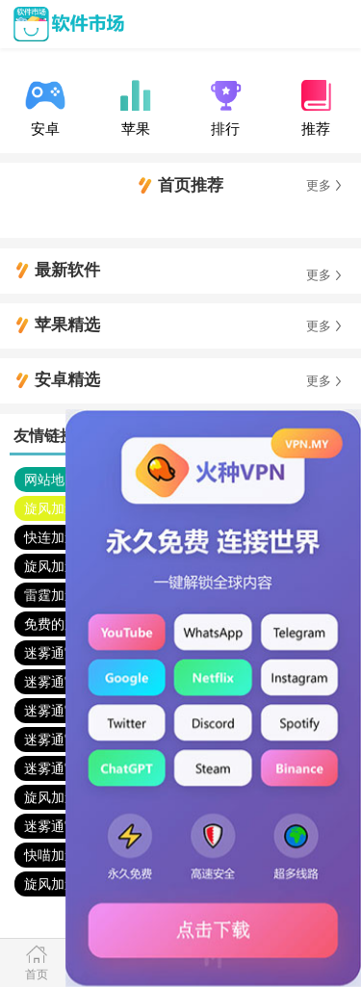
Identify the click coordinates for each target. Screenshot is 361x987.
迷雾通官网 (57, 653)
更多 (318, 186)
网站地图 (51, 479)
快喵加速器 (57, 855)
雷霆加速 (51, 595)
